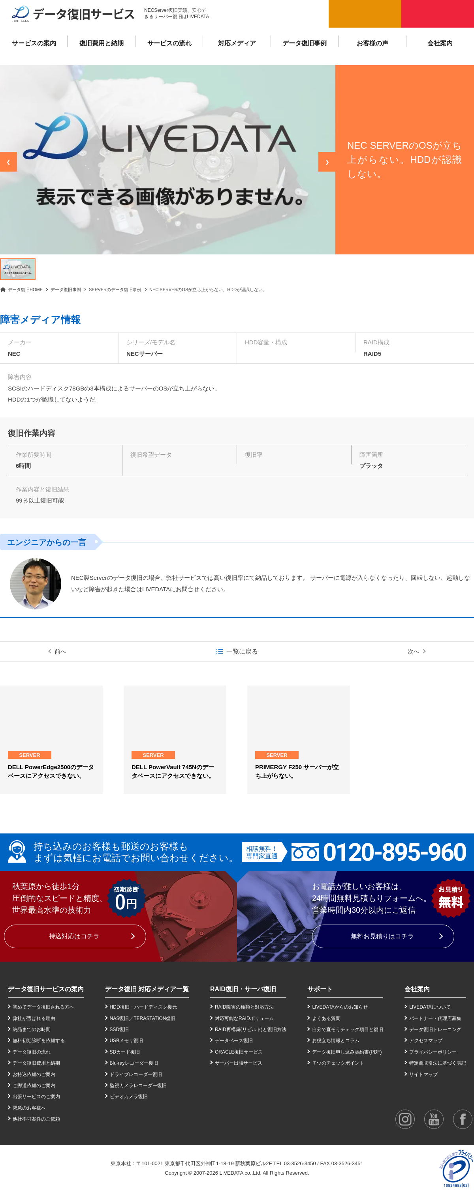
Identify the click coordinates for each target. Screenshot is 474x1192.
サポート (320, 989)
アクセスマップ (425, 1040)
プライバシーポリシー (433, 1052)
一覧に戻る (242, 651)
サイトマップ (423, 1074)
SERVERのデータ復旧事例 (115, 289)
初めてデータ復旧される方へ (43, 1007)
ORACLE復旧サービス (239, 1052)
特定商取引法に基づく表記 (437, 1063)
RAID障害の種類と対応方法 (244, 1007)
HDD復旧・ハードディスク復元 (143, 1007)
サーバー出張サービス (238, 1063)
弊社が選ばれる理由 (34, 1018)
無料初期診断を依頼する (39, 1040)
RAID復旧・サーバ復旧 (243, 989)
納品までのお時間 (32, 1029)
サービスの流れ (169, 43)
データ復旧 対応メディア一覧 (147, 989)
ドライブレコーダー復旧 (136, 1074)
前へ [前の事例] (60, 651)
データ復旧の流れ (32, 1052)
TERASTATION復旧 (154, 1018)
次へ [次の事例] (413, 651)
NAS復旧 (119, 1018)
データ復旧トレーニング (435, 1029)
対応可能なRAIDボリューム (244, 1018)
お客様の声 (372, 43)
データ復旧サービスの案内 (46, 989)
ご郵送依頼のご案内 (34, 1085)
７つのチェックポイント (338, 1063)
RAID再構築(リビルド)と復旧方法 (250, 1029)
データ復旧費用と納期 (36, 1063)
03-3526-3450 (300, 1163)
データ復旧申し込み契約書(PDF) (347, 1052)
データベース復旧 (234, 1040)
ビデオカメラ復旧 (129, 1096)
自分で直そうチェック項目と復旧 (347, 1029)
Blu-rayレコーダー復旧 (134, 1063)
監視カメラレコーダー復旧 (138, 1085)
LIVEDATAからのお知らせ (339, 1007)
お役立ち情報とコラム (335, 1040)
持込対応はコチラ (74, 936)
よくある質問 (326, 1018)
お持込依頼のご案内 (34, 1074)
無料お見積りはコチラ (382, 936)
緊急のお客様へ (29, 1108)
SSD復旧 (119, 1029)
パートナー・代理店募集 (435, 1018)
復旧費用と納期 (101, 43)
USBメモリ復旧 (126, 1040)
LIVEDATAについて (429, 1007)
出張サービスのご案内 (36, 1096)
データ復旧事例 (304, 43)
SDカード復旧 (125, 1052)
